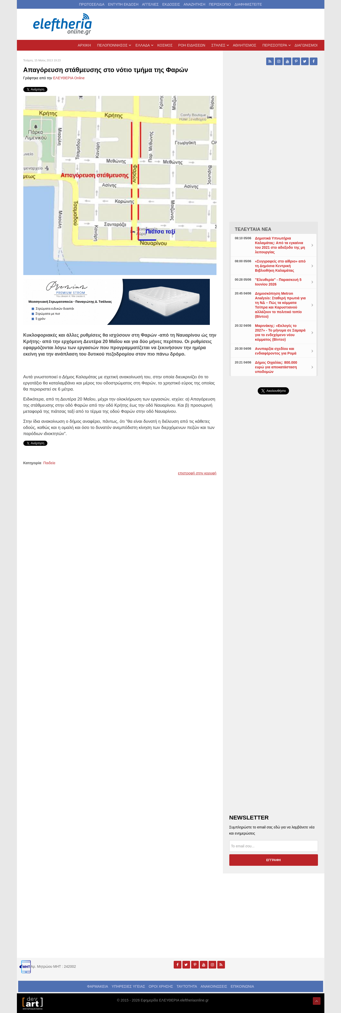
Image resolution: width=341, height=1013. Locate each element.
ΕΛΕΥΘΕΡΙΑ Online (69, 78)
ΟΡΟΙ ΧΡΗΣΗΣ (161, 986)
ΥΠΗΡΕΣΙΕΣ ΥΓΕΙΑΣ (128, 986)
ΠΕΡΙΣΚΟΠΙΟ (220, 4)
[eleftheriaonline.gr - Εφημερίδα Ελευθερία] (63, 24)
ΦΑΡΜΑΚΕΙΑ (97, 986)
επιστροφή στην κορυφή (197, 473)
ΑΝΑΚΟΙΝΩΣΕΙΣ (214, 986)
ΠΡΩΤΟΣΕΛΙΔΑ (92, 4)
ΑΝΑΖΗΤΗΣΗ (194, 4)
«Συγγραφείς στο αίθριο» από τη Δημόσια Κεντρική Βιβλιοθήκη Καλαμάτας (280, 265)
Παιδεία (49, 463)
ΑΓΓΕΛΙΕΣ (150, 4)
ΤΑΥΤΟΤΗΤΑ (187, 986)
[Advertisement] (273, 520)
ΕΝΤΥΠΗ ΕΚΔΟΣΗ (123, 4)
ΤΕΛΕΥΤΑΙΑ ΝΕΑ (253, 229)
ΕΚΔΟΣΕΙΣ (171, 4)
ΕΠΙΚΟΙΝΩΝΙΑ (242, 986)
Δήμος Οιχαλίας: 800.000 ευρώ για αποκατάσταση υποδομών (276, 367)
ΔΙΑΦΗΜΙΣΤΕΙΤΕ (248, 4)
